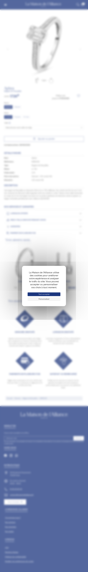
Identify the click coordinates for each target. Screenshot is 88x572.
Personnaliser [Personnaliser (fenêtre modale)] (44, 299)
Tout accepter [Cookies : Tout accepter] (44, 294)
